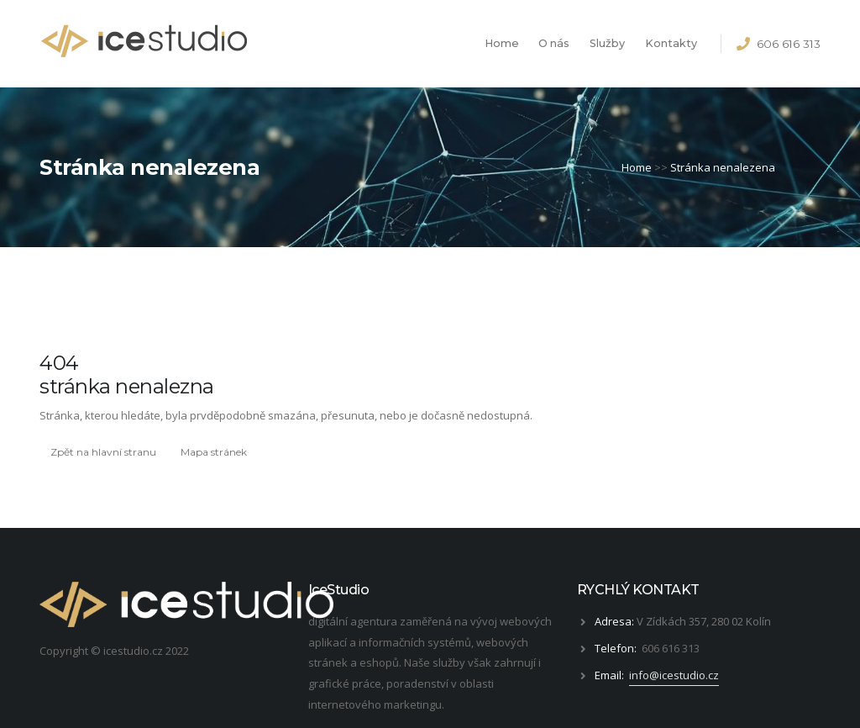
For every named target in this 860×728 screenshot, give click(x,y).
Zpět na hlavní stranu (103, 452)
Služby (607, 43)
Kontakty (671, 43)
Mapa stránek (214, 452)
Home (502, 43)
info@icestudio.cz (674, 675)
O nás (553, 43)
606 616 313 (789, 43)
